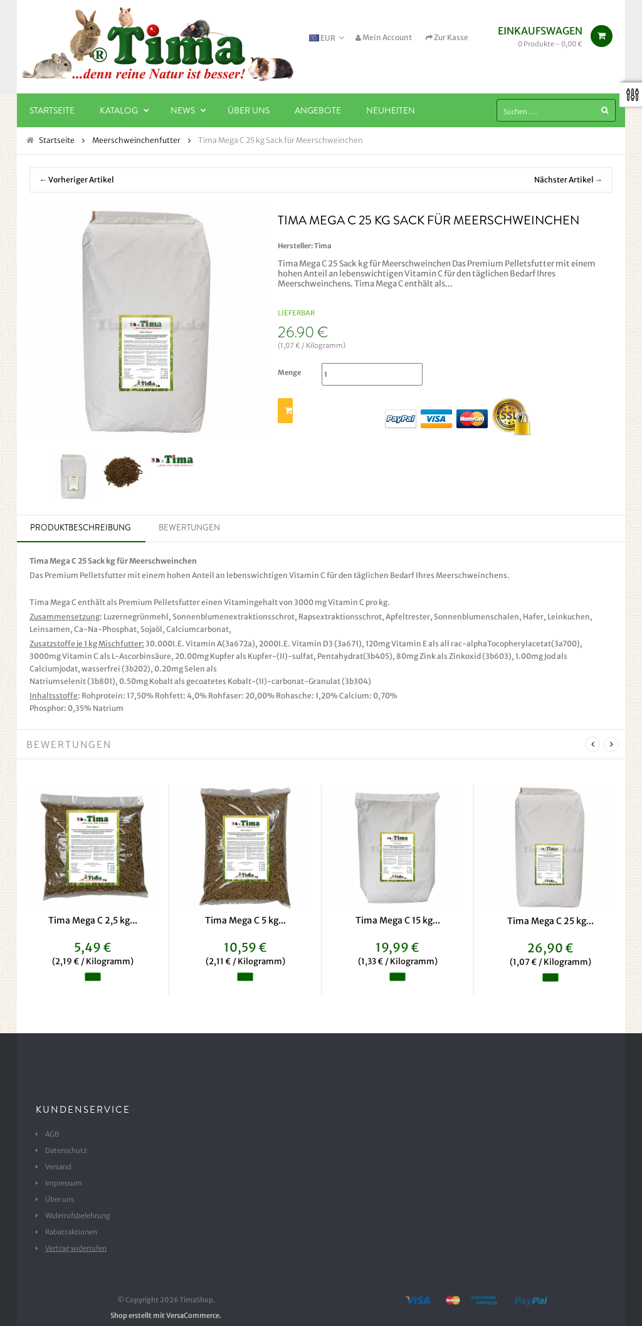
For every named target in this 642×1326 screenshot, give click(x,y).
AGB (52, 1134)
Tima (323, 245)
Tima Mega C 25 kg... (550, 921)
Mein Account (383, 37)
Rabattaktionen (71, 1232)
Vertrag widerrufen (76, 1248)
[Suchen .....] (556, 110)
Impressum (63, 1183)
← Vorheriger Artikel (76, 179)
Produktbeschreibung (80, 528)
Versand (58, 1166)
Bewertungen (189, 528)
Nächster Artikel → (568, 179)
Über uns (59, 1199)
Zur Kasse (447, 37)
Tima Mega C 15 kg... (397, 920)
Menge (289, 372)
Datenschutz (66, 1150)
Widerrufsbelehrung (77, 1215)
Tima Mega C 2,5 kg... (92, 920)
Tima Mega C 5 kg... (245, 920)
